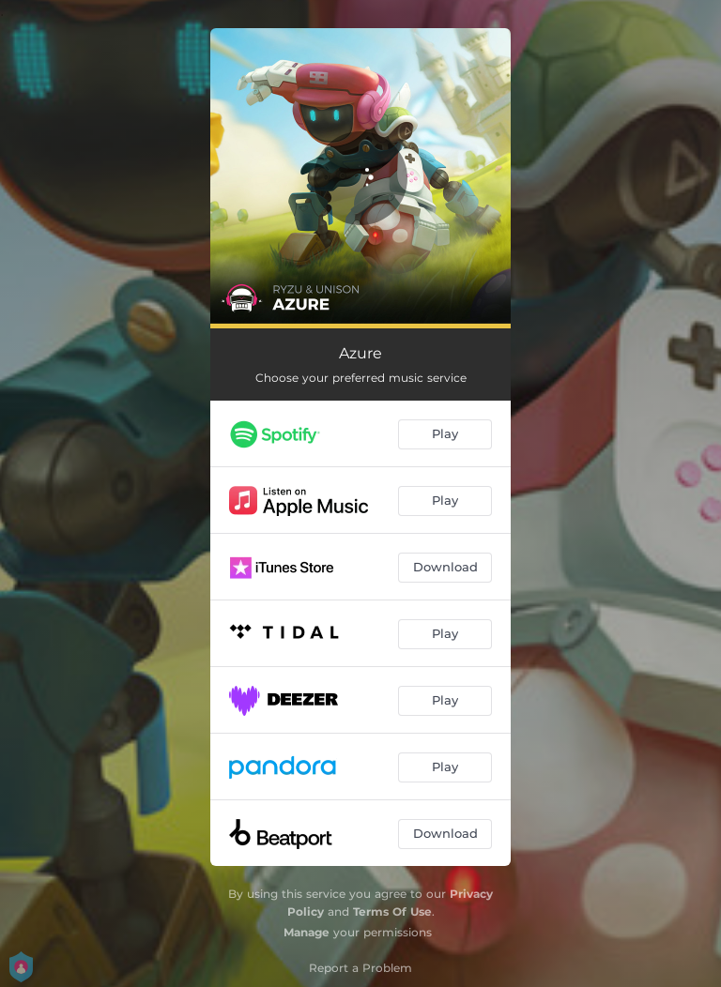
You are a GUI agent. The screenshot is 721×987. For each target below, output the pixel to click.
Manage (307, 932)
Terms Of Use (392, 911)
